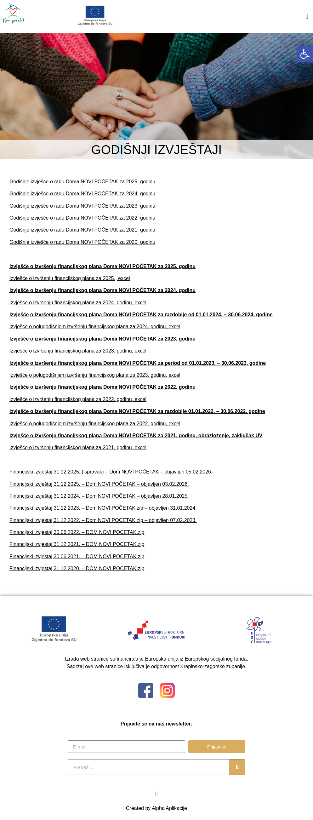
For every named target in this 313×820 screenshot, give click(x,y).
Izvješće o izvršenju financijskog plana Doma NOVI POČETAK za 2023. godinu (102, 338)
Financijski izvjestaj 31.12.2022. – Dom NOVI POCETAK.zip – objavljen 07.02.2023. (103, 520)
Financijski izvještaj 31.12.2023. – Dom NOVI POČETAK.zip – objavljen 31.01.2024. (103, 508)
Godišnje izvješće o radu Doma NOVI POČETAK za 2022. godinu (82, 218)
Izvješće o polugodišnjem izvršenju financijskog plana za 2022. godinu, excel (94, 423)
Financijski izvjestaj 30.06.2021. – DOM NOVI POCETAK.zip (76, 556)
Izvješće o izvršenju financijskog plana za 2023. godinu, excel (77, 350)
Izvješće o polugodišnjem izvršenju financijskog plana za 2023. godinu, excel (94, 375)
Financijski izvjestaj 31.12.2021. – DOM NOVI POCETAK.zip (76, 544)
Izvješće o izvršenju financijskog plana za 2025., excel (69, 278)
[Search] (237, 767)
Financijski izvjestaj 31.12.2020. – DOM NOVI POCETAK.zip (76, 568)
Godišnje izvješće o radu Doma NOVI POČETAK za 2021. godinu (82, 229)
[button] (305, 54)
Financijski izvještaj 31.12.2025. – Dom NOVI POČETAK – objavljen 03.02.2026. (99, 484)
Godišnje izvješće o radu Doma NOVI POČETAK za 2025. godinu (82, 181)
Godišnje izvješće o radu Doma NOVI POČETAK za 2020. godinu (82, 242)
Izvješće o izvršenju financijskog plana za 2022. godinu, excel (77, 399)
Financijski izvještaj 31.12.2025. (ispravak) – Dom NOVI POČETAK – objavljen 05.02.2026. (110, 471)
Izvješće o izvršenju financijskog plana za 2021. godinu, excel (77, 447)
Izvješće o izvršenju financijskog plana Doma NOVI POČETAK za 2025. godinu (102, 266)
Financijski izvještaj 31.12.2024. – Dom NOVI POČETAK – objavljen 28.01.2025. (99, 496)
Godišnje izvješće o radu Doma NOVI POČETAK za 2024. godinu (82, 193)
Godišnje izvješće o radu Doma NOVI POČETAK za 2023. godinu (82, 206)
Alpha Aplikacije (169, 808)
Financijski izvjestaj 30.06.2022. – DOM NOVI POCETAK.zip (76, 532)
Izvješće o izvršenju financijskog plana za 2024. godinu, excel (77, 302)
